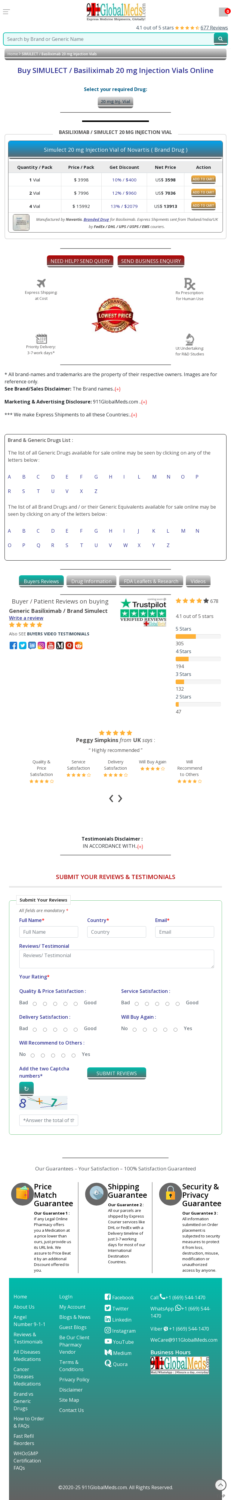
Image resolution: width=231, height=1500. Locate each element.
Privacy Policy (74, 1379)
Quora (116, 1364)
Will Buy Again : (138, 1017)
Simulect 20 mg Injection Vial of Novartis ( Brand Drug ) (115, 150)
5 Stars (183, 628)
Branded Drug (96, 219)
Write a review (26, 618)
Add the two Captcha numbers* (44, 1072)
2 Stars (183, 696)
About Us (24, 1307)
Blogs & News (75, 1317)
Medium (118, 1353)
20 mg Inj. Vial (115, 101)
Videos (198, 581)
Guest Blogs (73, 1327)
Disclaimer (71, 1389)
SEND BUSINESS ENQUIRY (151, 261)
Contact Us (71, 1410)
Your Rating (34, 976)
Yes (188, 1028)
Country (98, 920)
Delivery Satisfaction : (44, 1017)
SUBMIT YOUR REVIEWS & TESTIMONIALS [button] (115, 877)
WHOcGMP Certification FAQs (27, 1460)
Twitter (117, 1308)
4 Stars (183, 651)
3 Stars (183, 674)
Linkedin (118, 1319)
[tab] (41, 581)
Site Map (69, 1400)
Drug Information (91, 581)
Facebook (119, 1297)
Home (13, 53)
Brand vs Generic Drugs (23, 1401)
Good (90, 1002)
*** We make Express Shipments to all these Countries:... (71, 414)
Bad (23, 1002)
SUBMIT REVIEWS (117, 1073)
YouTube (119, 1342)
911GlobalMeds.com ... (76, 401)
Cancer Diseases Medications (27, 1376)
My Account (72, 1307)
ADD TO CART (203, 179)
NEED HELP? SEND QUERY (80, 261)
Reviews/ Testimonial (44, 946)
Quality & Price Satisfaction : (52, 991)
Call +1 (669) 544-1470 (177, 1297)
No (124, 1028)
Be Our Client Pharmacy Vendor (74, 1344)
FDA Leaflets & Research (151, 581)
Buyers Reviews (41, 581)
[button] (115, 1017)
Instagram (120, 1331)
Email (162, 920)
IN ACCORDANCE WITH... (113, 842)
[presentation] (111, 796)
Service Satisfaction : (145, 991)
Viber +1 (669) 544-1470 (179, 1328)
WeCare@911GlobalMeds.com (183, 1340)
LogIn (65, 1296)
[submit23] (220, 39)
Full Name (32, 920)
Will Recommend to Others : (52, 1042)
